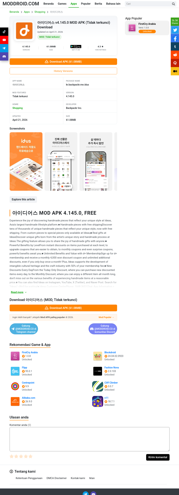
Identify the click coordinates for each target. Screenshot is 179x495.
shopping (18, 108)
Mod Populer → (106, 317)
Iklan (92, 474)
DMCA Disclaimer (57, 474)
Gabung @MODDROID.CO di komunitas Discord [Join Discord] (90, 327)
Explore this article (23, 199)
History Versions (63, 71)
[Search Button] (173, 4)
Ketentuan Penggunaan (29, 474)
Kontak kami (78, 474)
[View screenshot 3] (95, 161)
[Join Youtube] (4, 40)
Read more (19, 292)
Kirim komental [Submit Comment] (157, 454)
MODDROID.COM (21, 4)
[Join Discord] (93, 491)
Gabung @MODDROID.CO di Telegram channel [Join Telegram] (34, 327)
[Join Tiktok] (4, 32)
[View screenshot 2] (61, 161)
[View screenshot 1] (26, 161)
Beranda (49, 3)
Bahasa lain (113, 3)
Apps (73, 3)
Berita (98, 3)
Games (62, 3)
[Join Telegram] (86, 491)
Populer (86, 3)
